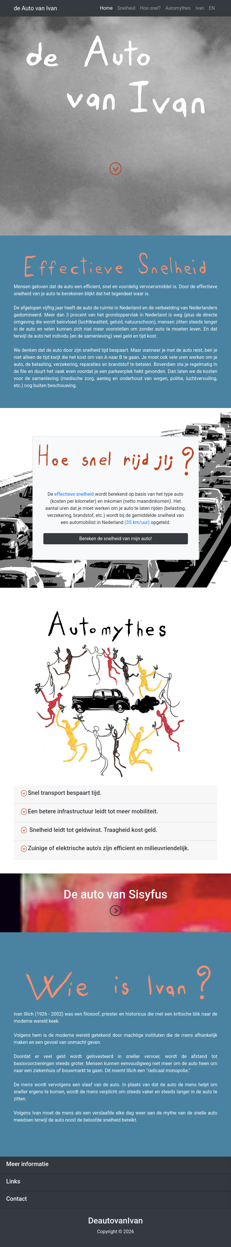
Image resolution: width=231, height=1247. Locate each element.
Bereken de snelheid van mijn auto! (115, 538)
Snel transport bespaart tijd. (61, 792)
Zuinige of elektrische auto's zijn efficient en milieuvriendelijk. (105, 848)
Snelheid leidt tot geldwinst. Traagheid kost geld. (89, 829)
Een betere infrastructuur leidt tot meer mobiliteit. (89, 811)
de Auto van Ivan (35, 8)
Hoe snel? (150, 8)
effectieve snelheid (74, 494)
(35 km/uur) (137, 522)
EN (212, 8)
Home (106, 8)
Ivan (199, 8)
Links (13, 1181)
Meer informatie (27, 1164)
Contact (16, 1198)
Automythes (178, 8)
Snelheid (126, 8)
